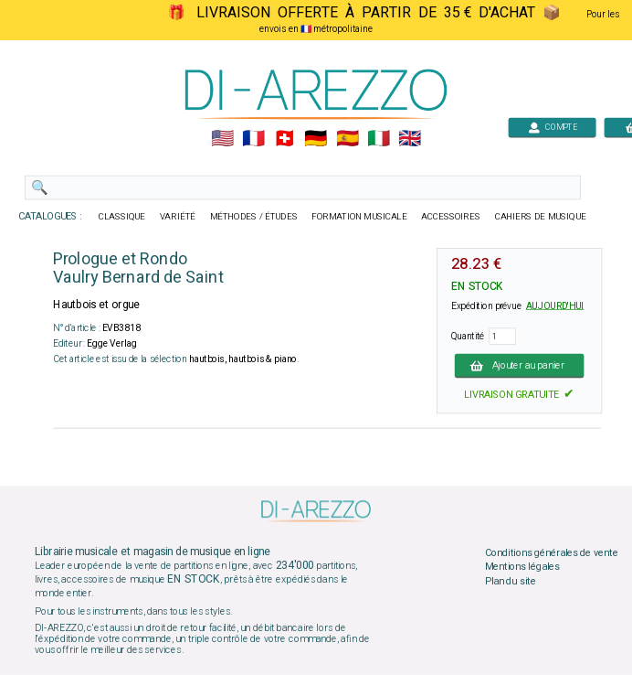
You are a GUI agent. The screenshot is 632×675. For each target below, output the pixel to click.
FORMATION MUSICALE (358, 216)
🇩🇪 (315, 139)
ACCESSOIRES (450, 216)
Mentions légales (522, 567)
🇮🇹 (378, 139)
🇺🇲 (222, 139)
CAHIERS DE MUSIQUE (540, 216)
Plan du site (510, 580)
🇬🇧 (409, 139)
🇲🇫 (253, 139)
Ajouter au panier (520, 365)
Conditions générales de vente (551, 552)
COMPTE (552, 127)
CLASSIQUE (122, 216)
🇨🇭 (284, 139)
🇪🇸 (347, 139)
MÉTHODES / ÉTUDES (254, 216)
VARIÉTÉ (177, 216)
